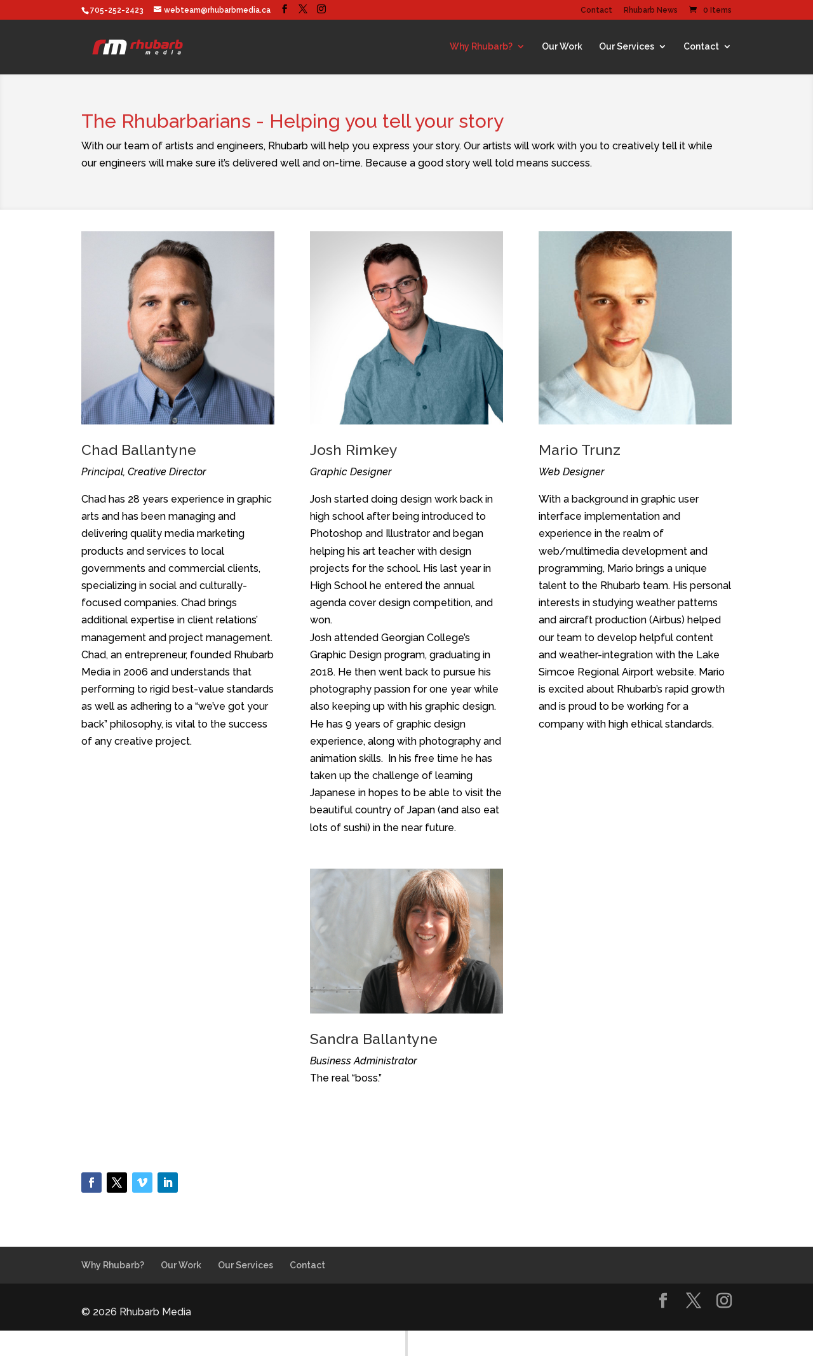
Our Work (562, 46)
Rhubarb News (651, 10)
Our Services (626, 46)
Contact (596, 10)
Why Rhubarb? (481, 46)
